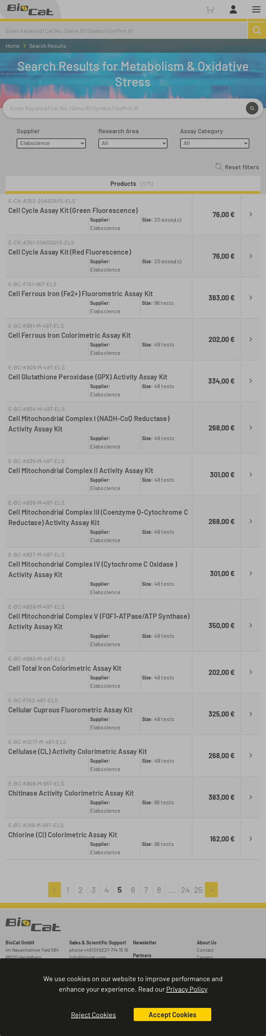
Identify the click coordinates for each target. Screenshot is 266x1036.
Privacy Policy (186, 989)
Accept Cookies (172, 1014)
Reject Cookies (93, 1014)
